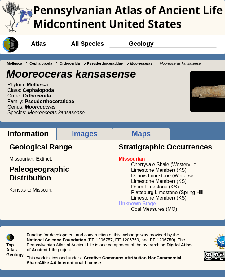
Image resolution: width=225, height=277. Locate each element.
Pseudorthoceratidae (105, 63)
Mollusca (14, 63)
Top (10, 244)
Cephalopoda (40, 63)
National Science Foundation (56, 239)
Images (85, 133)
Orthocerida (70, 63)
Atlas (38, 43)
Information (28, 133)
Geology (141, 43)
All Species (87, 43)
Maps (141, 133)
